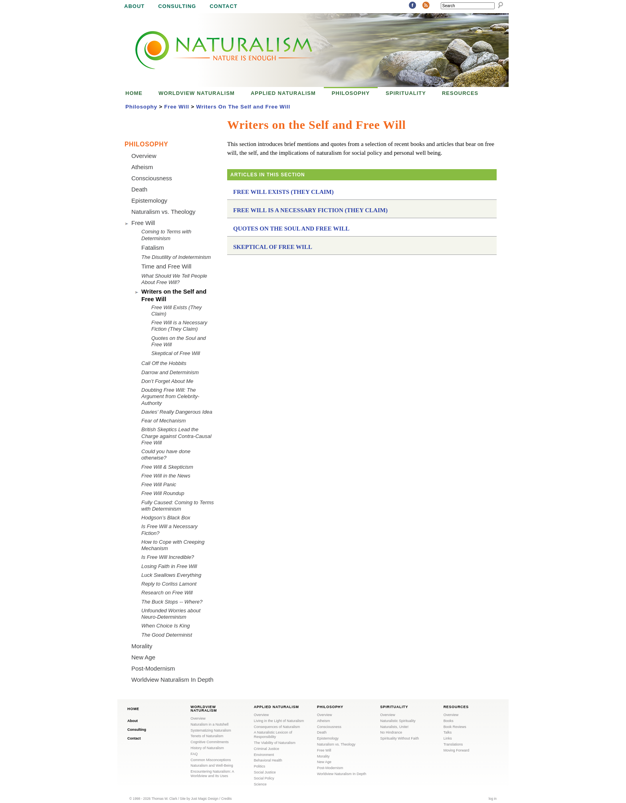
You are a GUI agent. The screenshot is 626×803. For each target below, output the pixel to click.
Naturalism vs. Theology (163, 211)
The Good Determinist (166, 635)
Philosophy (351, 93)
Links (448, 738)
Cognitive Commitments (209, 742)
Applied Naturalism (283, 93)
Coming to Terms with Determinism (166, 235)
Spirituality (406, 93)
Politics (259, 766)
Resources (460, 93)
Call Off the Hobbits (163, 363)
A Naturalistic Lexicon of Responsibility (273, 734)
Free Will (176, 107)
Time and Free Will (166, 266)
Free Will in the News (165, 476)
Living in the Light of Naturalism (279, 721)
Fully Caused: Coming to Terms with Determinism (177, 505)
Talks (448, 732)
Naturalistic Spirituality (398, 721)
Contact (224, 6)
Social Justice (265, 772)
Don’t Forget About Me (167, 381)
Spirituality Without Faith (399, 738)
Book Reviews (455, 727)
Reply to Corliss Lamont (168, 584)
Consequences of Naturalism (277, 727)
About (134, 6)
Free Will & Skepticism (167, 467)
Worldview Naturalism (196, 93)
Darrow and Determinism (170, 372)
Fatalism (152, 247)
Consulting (177, 6)
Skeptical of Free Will (272, 247)
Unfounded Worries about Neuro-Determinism (170, 614)
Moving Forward (457, 750)
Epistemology (149, 200)
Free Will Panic (158, 484)
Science (260, 784)
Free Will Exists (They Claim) (283, 192)
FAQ (194, 754)
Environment (264, 755)
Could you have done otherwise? (165, 454)
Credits (226, 799)
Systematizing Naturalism (210, 730)
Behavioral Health (268, 760)
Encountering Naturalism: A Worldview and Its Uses (212, 773)
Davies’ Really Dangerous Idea (176, 412)
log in (493, 799)
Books (449, 721)
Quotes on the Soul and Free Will (291, 228)
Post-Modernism (153, 668)
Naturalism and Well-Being (211, 765)
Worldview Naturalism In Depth (172, 679)
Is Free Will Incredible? (167, 557)
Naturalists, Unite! (394, 727)
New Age (143, 657)
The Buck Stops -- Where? (171, 602)
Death (139, 189)
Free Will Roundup (162, 493)
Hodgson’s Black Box (165, 518)
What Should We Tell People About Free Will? (174, 279)
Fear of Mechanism (163, 421)
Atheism (142, 167)
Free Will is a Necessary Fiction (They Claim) (310, 210)
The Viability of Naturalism (274, 743)
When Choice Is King (165, 626)
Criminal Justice (266, 749)
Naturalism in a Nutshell (209, 724)
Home (134, 93)
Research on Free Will (166, 593)
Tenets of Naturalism (206, 736)
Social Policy (264, 778)
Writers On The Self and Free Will (243, 107)
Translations (453, 744)
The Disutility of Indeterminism (176, 257)
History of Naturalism (207, 748)
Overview (143, 155)
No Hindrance (391, 732)
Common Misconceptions (210, 760)
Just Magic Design (204, 799)
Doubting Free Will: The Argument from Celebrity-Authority (170, 396)
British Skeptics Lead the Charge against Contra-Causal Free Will (176, 436)
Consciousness (151, 178)
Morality (142, 646)
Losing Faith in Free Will (169, 566)
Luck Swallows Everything (171, 575)
